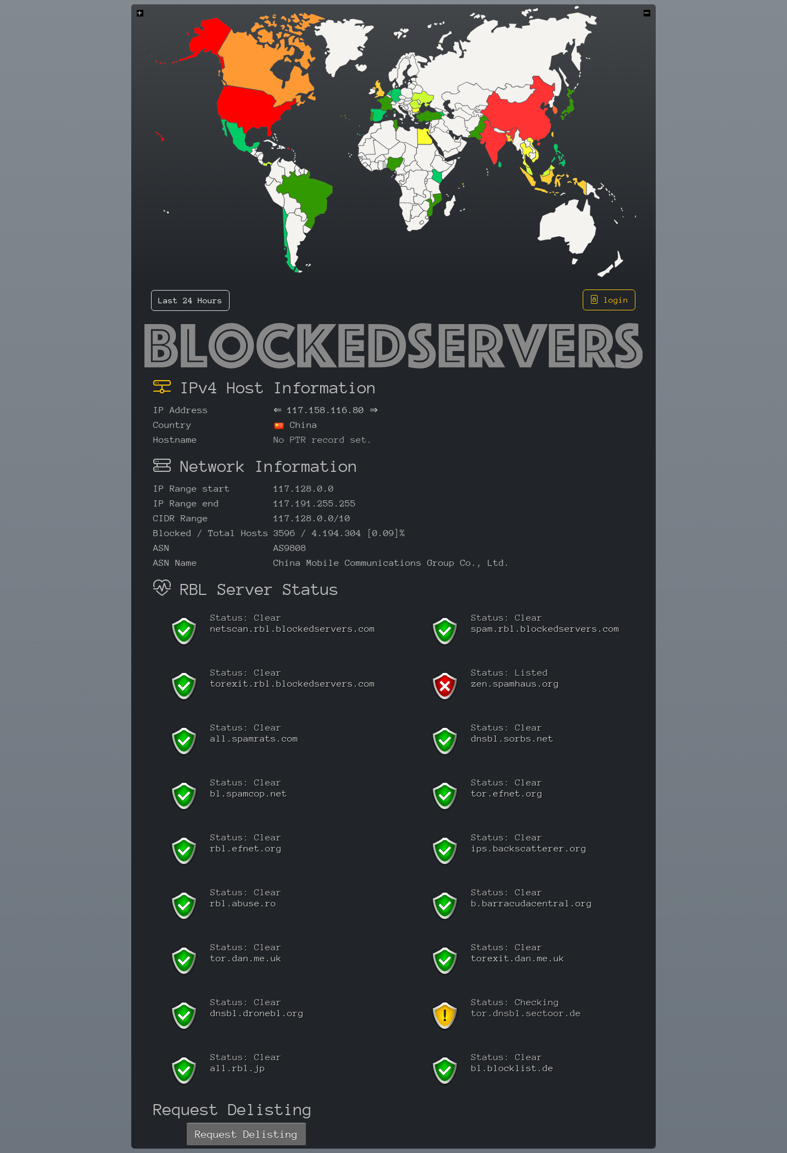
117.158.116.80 (325, 410)
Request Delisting (246, 1134)
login (609, 299)
